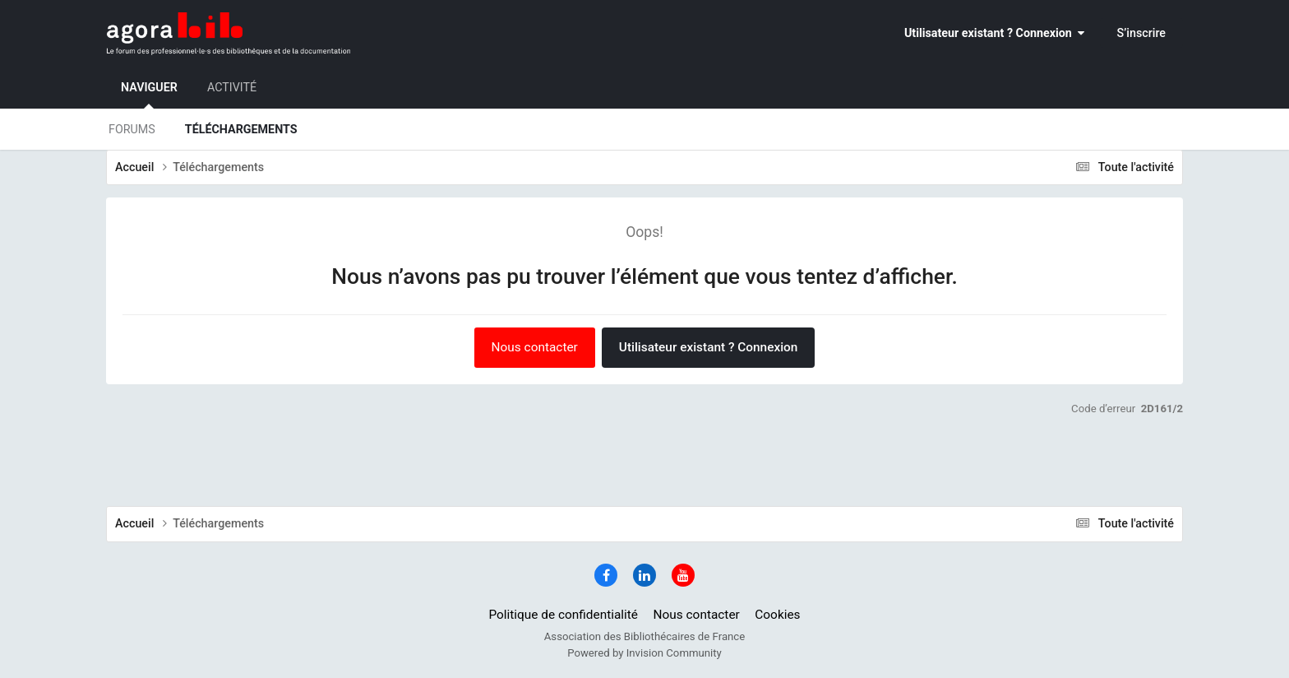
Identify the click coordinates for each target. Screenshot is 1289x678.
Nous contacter (535, 347)
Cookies (777, 614)
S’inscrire (1141, 32)
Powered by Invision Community (644, 653)
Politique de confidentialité (563, 614)
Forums (132, 129)
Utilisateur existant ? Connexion (994, 32)
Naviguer (149, 95)
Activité (231, 87)
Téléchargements (241, 129)
